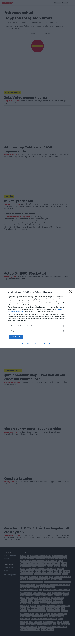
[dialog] (37, 318)
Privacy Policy (48, 344)
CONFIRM (18, 336)
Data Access (37, 344)
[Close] (71, 292)
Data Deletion (26, 344)
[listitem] (37, 326)
